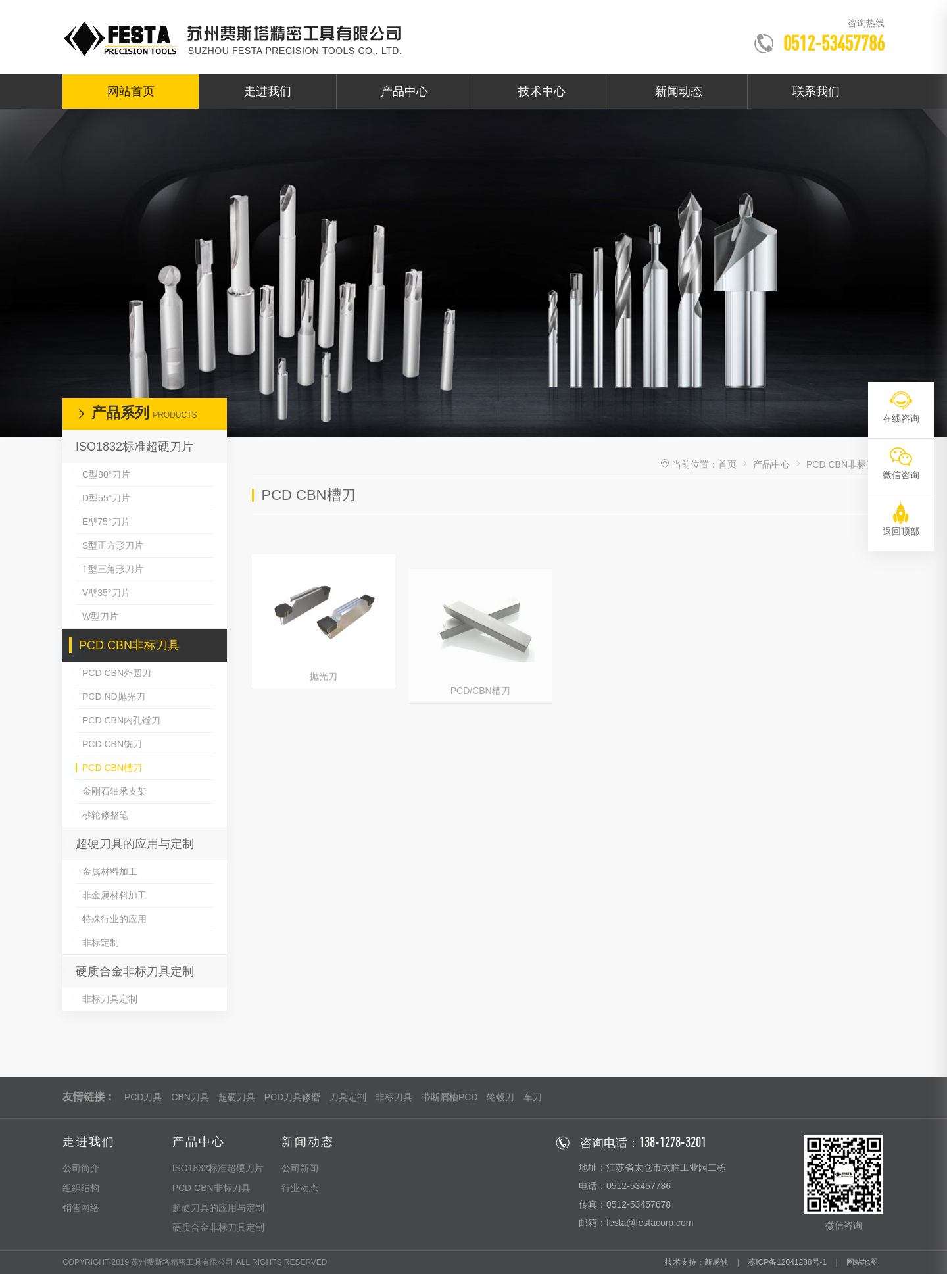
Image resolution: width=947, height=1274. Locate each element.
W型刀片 (100, 616)
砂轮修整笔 (105, 815)
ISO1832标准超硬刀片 (134, 446)
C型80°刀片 (106, 474)
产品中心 (404, 91)
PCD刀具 (143, 1097)
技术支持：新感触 (696, 1262)
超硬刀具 (236, 1097)
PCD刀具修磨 (292, 1097)
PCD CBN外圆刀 (116, 673)
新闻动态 (678, 91)
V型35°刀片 (106, 592)
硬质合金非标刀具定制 (135, 971)
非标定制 (100, 942)
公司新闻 (299, 1168)
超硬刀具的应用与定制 (135, 843)
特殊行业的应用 (114, 919)
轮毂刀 (500, 1097)
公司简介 (80, 1168)
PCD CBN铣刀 (112, 744)
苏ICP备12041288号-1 (787, 1262)
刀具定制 (347, 1097)
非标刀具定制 (109, 999)
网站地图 (862, 1262)
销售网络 (80, 1207)
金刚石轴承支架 (114, 791)
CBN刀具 (190, 1097)
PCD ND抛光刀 (113, 696)
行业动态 (299, 1188)
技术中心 (542, 91)
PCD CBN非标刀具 (129, 645)
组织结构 (80, 1188)
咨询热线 (866, 23)
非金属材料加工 (114, 895)
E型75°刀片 (106, 521)
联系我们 (816, 91)
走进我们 (267, 91)
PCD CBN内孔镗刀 (121, 720)
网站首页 (131, 91)
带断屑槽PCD (450, 1097)
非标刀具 (394, 1097)
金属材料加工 (109, 871)
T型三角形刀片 (112, 569)
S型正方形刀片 (112, 545)
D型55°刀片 (106, 498)
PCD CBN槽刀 (112, 767)
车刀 (532, 1097)
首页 (727, 464)
